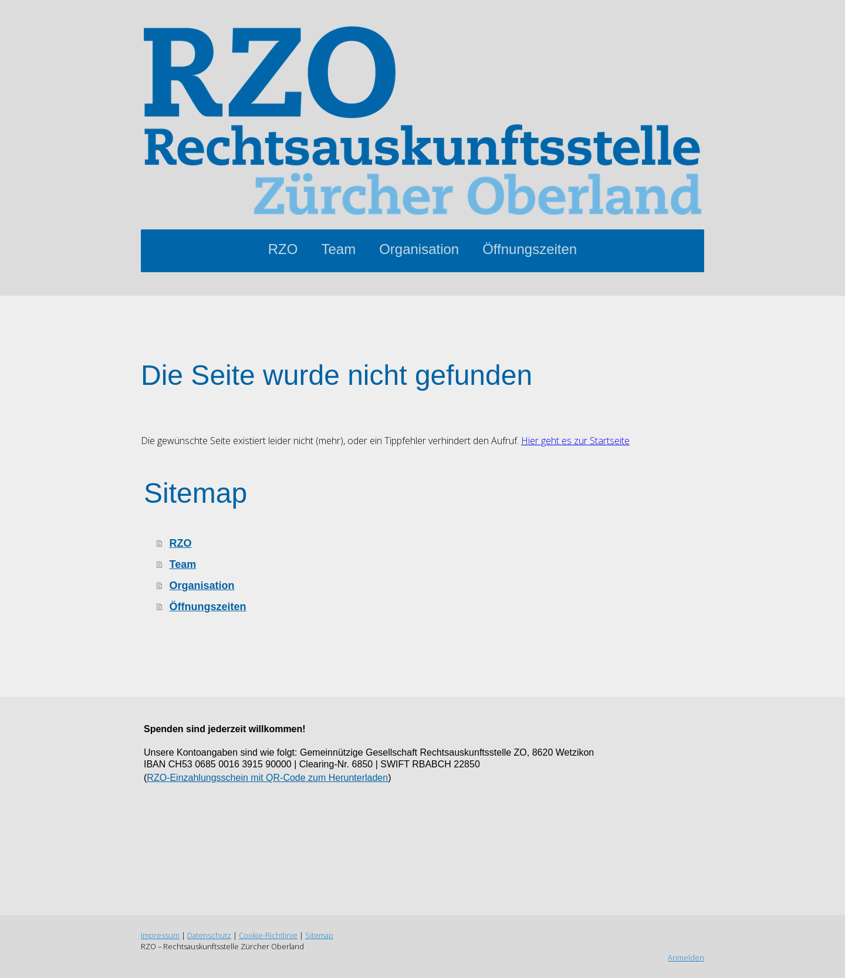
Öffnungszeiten (529, 249)
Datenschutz (209, 935)
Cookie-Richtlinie (268, 935)
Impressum (160, 935)
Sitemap (319, 935)
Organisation (419, 249)
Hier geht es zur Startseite (575, 440)
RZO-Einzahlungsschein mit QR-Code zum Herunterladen (267, 778)
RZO (283, 249)
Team (338, 249)
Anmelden (686, 957)
